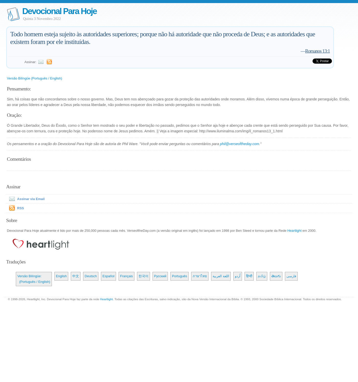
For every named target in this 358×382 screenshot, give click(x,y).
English (61, 276)
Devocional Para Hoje (59, 11)
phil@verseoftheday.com (239, 144)
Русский (160, 276)
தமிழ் (262, 276)
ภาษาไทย (200, 276)
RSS (20, 208)
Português (179, 276)
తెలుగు (276, 276)
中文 (75, 276)
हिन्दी (249, 276)
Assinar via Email (26, 199)
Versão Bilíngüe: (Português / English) (33, 279)
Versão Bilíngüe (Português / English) (34, 78)
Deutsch (91, 276)
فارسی (291, 276)
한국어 (143, 276)
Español (108, 276)
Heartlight (294, 231)
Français (126, 276)
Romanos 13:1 (317, 51)
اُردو (237, 276)
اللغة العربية (221, 276)
